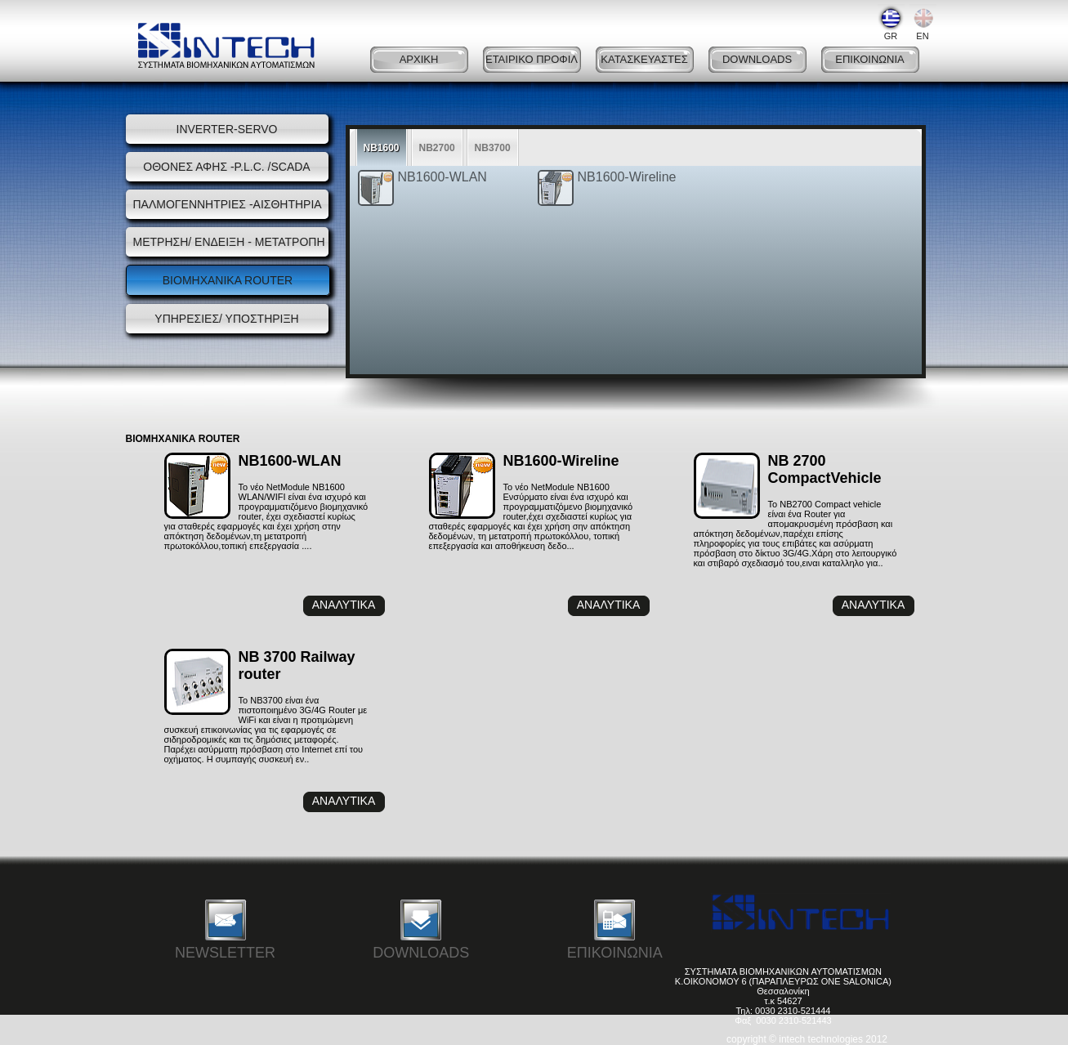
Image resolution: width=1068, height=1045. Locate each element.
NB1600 (382, 148)
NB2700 (437, 148)
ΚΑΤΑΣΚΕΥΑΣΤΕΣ (644, 59)
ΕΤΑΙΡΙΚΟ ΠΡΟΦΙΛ (531, 59)
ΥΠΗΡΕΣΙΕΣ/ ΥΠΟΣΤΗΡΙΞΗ (226, 318)
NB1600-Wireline (627, 177)
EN (922, 22)
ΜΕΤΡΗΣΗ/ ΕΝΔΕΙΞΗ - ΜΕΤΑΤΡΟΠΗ (227, 241)
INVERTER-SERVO (227, 129)
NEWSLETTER (225, 928)
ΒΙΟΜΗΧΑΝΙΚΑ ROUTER (228, 280)
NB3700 (493, 148)
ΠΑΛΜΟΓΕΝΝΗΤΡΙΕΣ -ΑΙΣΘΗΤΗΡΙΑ (227, 204)
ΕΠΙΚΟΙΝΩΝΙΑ (869, 59)
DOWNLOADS (757, 59)
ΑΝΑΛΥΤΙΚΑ (344, 604)
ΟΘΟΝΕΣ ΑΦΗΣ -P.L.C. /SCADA (226, 166)
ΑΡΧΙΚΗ (419, 59)
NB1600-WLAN (442, 177)
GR (891, 22)
